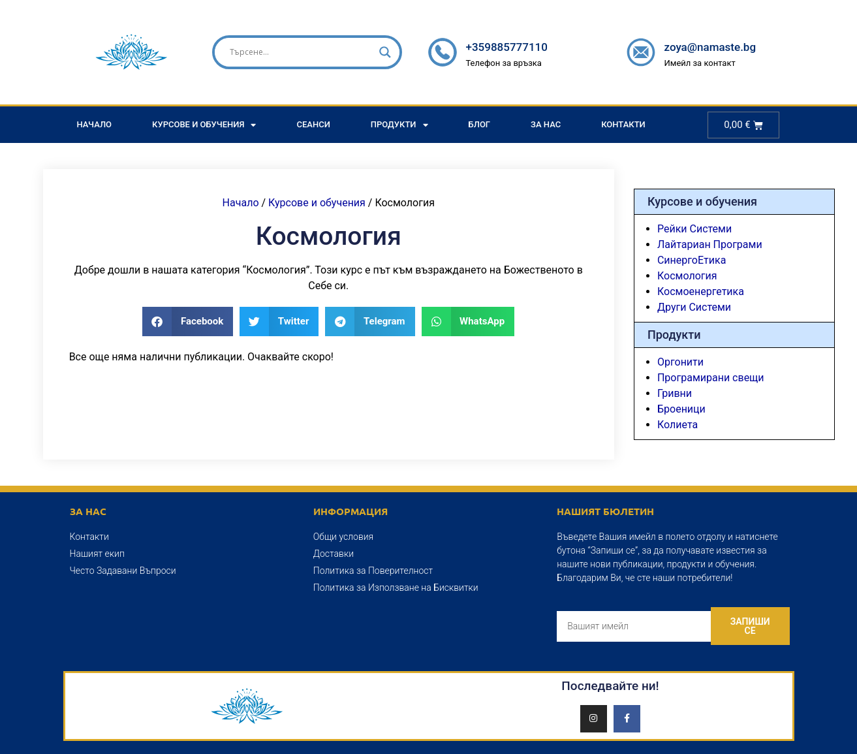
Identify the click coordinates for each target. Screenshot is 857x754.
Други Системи (694, 307)
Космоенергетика (700, 291)
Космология (687, 276)
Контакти (623, 124)
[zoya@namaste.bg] (641, 52)
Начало (94, 124)
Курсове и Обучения (204, 125)
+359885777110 (506, 47)
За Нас (546, 124)
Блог (480, 124)
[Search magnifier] (385, 52)
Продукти (399, 125)
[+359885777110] (442, 52)
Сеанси (313, 124)
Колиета (677, 424)
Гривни (674, 393)
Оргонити (680, 362)
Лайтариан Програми (709, 244)
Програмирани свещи (710, 377)
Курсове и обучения (317, 202)
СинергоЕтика (691, 260)
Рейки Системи (694, 229)
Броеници (681, 409)
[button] (187, 321)
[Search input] (301, 52)
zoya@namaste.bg (710, 47)
